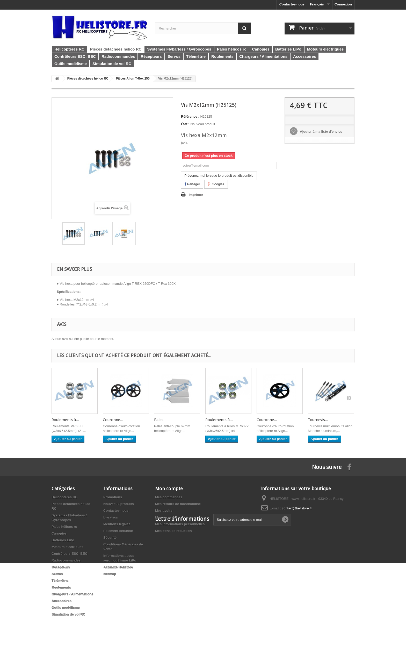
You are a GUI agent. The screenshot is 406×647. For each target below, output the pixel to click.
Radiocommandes (66, 560)
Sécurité (110, 537)
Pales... (160, 419)
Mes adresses (166, 517)
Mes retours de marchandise (178, 504)
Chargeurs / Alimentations (72, 594)
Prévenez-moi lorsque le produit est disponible (218, 175)
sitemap (109, 574)
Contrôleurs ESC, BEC (70, 554)
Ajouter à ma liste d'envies (320, 131)
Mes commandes (168, 497)
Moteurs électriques (67, 547)
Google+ (216, 184)
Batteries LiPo (63, 540)
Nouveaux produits (118, 504)
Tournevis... (318, 419)
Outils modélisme (65, 607)
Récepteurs (61, 567)
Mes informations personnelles (180, 524)
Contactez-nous (292, 4)
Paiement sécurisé (118, 531)
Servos (57, 574)
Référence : (190, 116)
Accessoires (61, 601)
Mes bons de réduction (173, 531)
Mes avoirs (163, 511)
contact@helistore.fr (297, 508)
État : (185, 124)
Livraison (110, 517)
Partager (192, 184)
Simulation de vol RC (68, 614)
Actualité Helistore (118, 567)
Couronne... (113, 419)
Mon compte (169, 488)
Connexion (343, 4)
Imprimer (196, 195)
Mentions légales (116, 524)
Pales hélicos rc (64, 527)
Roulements (61, 587)
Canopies (59, 533)
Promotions (112, 497)
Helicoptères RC (64, 497)
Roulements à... (65, 419)
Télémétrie (60, 580)
